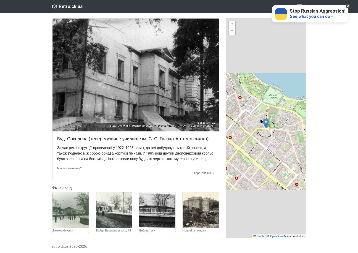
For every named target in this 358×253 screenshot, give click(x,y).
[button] (69, 168)
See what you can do (310, 16)
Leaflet (259, 236)
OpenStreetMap (280, 236)
